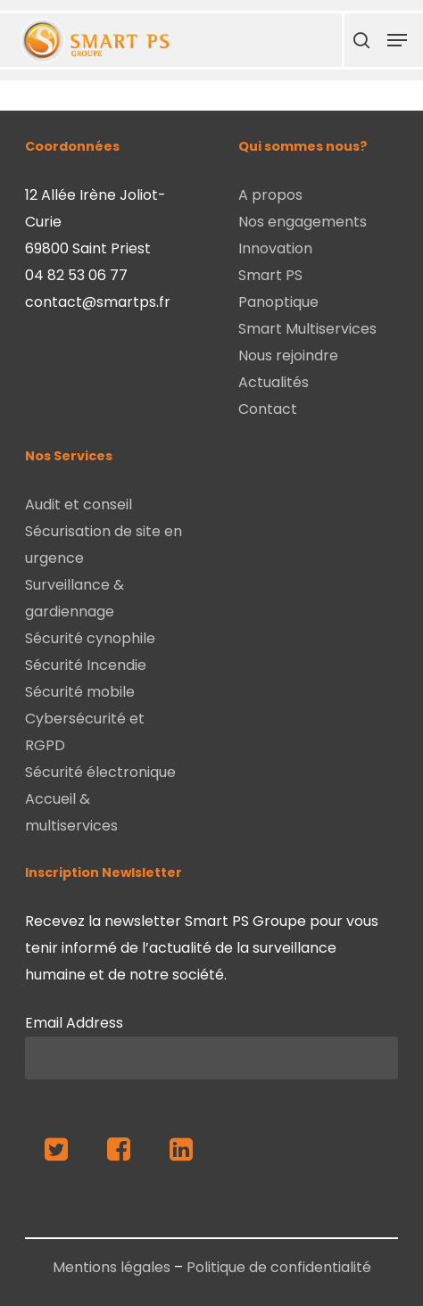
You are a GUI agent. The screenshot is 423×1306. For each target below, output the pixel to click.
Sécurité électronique (100, 772)
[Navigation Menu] (397, 40)
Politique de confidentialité (279, 1267)
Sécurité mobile (80, 692)
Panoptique (278, 302)
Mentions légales (111, 1267)
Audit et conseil (78, 504)
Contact (267, 409)
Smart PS (270, 275)
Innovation (275, 248)
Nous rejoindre (288, 355)
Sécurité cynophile (90, 638)
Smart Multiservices (307, 328)
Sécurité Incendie (85, 665)
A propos (270, 195)
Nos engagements (302, 221)
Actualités (273, 382)
